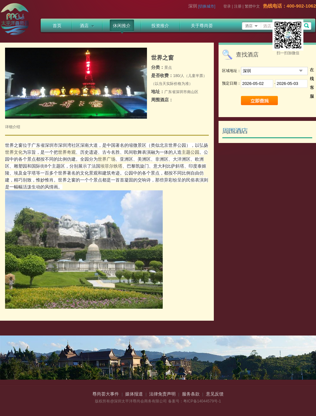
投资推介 (160, 25)
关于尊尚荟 (202, 25)
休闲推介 (122, 25)
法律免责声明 (162, 393)
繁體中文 (252, 6)
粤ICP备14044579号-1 (202, 401)
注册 (238, 6)
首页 (57, 25)
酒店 (87, 25)
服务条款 (191, 393)
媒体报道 (134, 393)
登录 (227, 6)
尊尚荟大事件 (105, 393)
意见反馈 (215, 393)
